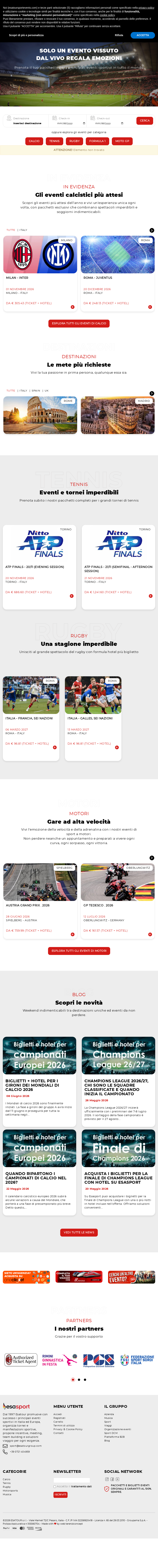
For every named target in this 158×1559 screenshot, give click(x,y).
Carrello (58, 1442)
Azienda (109, 1435)
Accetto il (72, 1507)
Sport (107, 1442)
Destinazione (21, 124)
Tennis (54, 146)
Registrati (59, 1438)
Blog (107, 1461)
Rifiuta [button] (119, 35)
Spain (36, 398)
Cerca (145, 126)
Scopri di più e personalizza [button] (26, 35)
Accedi (57, 1435)
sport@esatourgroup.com (26, 1466)
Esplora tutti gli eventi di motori (79, 962)
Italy (23, 237)
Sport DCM (111, 1454)
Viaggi (108, 1446)
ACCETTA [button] (143, 35)
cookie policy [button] (107, 15)
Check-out (103, 124)
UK (47, 398)
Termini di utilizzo (64, 1446)
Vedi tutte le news (79, 1251)
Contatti (58, 1454)
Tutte (11, 237)
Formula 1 (97, 146)
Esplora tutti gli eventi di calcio (79, 330)
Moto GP (122, 146)
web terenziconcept (71, 1544)
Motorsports (10, 1511)
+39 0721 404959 (20, 1472)
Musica (108, 1438)
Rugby (74, 146)
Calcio (34, 146)
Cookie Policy (74, 1450)
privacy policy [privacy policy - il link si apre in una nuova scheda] (146, 7)
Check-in (64, 124)
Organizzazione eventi (117, 1450)
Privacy (58, 1450)
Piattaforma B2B (114, 1457)
